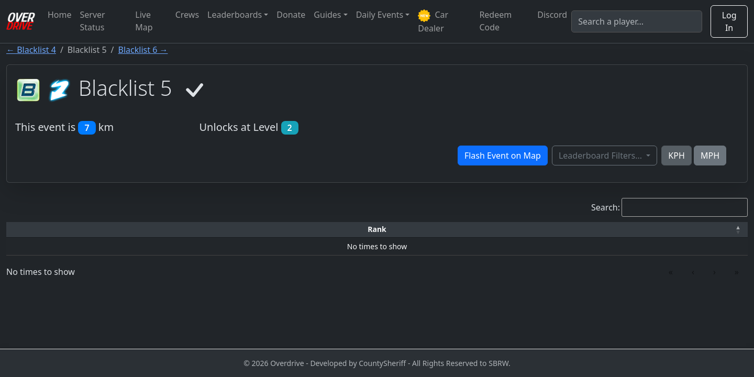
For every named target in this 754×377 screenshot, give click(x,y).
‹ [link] (693, 272)
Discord (552, 14)
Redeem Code (495, 21)
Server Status (92, 21)
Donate (290, 14)
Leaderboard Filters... (601, 155)
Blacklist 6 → (143, 50)
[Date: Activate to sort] (601, 229)
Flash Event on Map (502, 155)
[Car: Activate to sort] (294, 229)
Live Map (143, 21)
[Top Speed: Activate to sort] (391, 229)
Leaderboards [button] (234, 14)
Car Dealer (433, 21)
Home (60, 14)
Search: (605, 207)
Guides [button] (327, 14)
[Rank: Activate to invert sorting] (47, 229)
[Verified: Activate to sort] (694, 229)
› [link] (714, 272)
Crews (187, 14)
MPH (710, 155)
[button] (47, 229)
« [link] (671, 272)
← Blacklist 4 (31, 50)
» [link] (737, 272)
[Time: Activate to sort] (221, 229)
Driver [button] (134, 229)
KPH (676, 155)
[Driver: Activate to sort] (134, 229)
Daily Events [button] (380, 14)
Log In (729, 21)
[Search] (636, 21)
